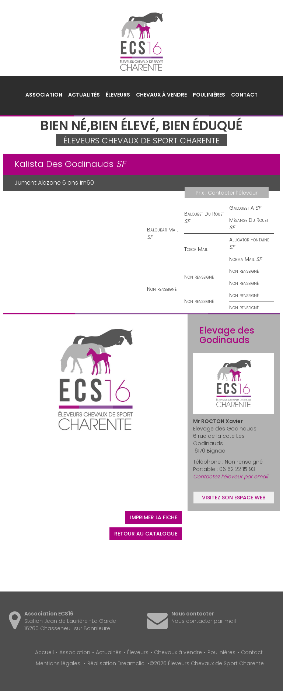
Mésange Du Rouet (248, 220)
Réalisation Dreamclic (115, 663)
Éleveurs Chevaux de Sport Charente (141, 41)
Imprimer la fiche (153, 517)
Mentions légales (58, 663)
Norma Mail (242, 259)
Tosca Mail (196, 249)
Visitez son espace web (234, 497)
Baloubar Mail (162, 229)
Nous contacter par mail (203, 621)
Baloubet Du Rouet (204, 213)
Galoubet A (241, 208)
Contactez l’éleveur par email (230, 476)
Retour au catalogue (145, 533)
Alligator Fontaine (249, 239)
